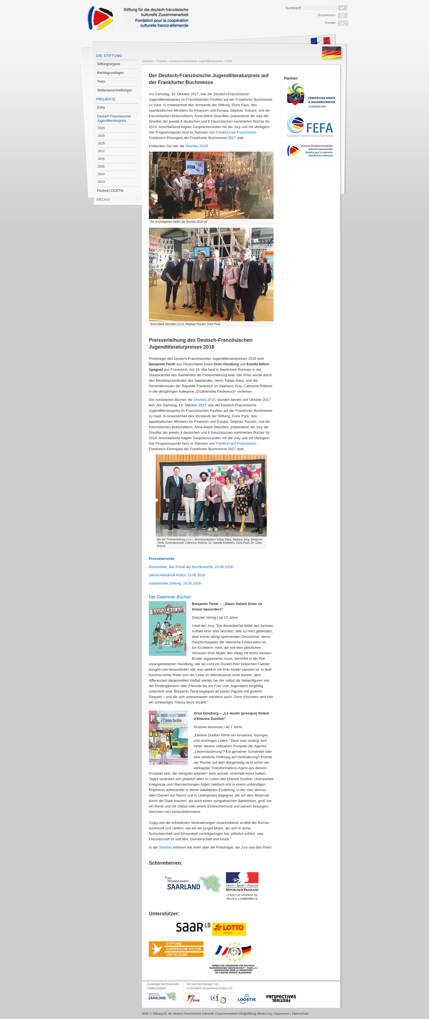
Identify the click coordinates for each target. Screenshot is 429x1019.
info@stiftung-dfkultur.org (255, 1013)
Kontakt (330, 22)
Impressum (281, 1013)
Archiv (103, 200)
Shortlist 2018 (196, 146)
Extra (101, 107)
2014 (101, 174)
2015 (101, 166)
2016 (101, 158)
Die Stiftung (109, 56)
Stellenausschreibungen (114, 90)
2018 (101, 143)
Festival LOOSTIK (110, 191)
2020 (101, 128)
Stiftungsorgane (108, 64)
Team (101, 81)
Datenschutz (300, 1013)
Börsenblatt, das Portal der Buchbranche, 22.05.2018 (191, 567)
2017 (101, 151)
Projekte (106, 99)
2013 (101, 181)
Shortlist (165, 847)
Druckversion (326, 15)
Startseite (147, 61)
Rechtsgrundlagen (110, 73)
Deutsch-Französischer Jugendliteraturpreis (114, 118)
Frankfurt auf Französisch (236, 132)
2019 (101, 135)
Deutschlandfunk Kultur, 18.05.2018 (177, 575)
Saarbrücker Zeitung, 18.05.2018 (175, 583)
